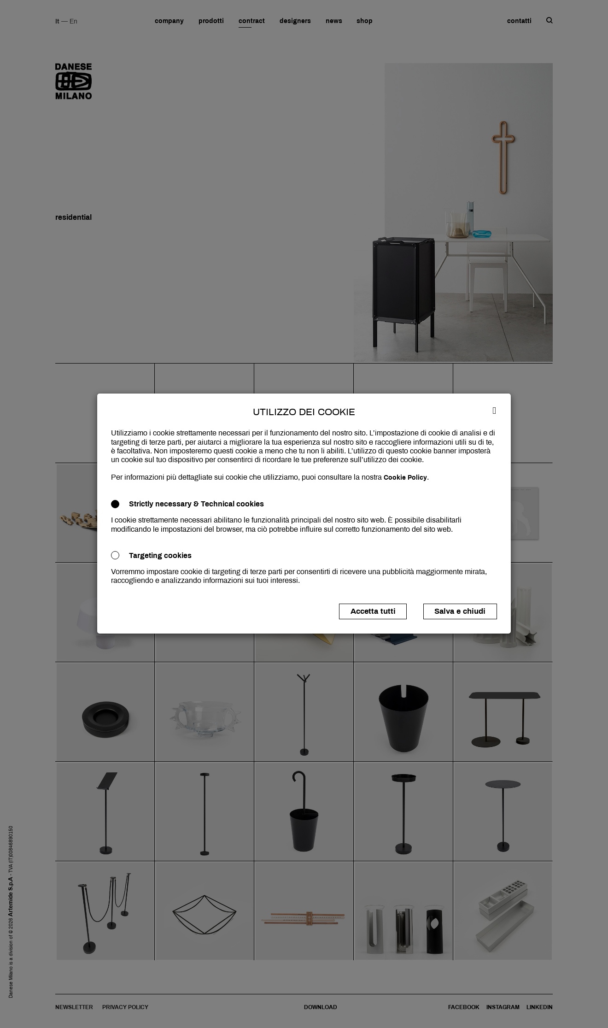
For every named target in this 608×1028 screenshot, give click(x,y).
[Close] (494, 410)
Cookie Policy (405, 477)
